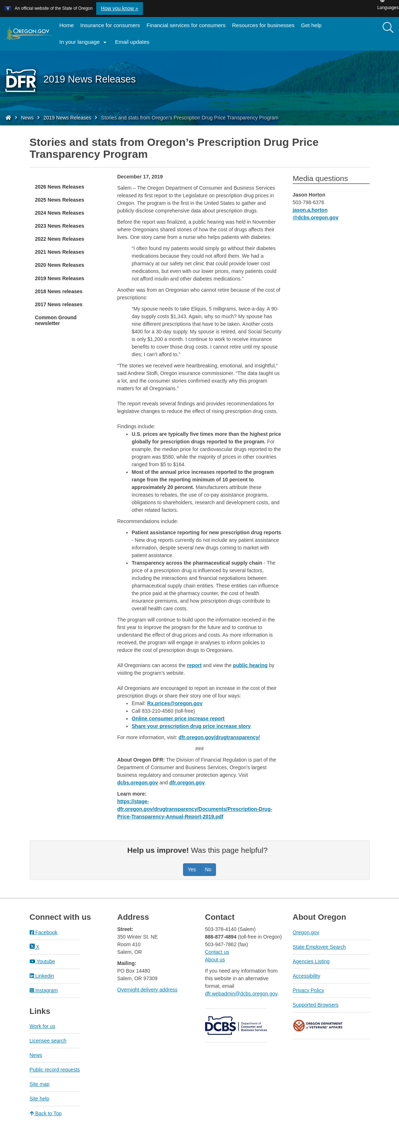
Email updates (134, 44)
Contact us (217, 952)
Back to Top (46, 1113)
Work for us (42, 1026)
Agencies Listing (311, 961)
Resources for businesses (263, 25)
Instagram (44, 990)
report (194, 665)
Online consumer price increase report (178, 718)
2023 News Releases (59, 226)
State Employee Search (319, 947)
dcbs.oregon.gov (137, 782)
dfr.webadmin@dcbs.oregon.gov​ (241, 994)
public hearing (250, 665)
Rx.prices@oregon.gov (175, 703)
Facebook (44, 932)
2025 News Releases (59, 200)
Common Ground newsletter (56, 320)
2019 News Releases (67, 118)
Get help (311, 25)
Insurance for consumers (110, 25)
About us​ (215, 959)
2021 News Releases (59, 252)
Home (66, 25)
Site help (39, 1098)
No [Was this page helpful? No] (208, 869)
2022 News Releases (59, 239)
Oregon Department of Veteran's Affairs (318, 1025)
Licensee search (48, 1041)
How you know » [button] (119, 8)
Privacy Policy (308, 990)
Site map (40, 1084)
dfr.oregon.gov (187, 782)
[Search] (388, 28)
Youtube (42, 961)
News (27, 118)
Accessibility (306, 976)
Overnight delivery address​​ (147, 990)
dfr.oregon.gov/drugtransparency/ (219, 737)
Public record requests (55, 1070)
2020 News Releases (59, 265)
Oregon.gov (306, 932)
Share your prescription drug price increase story (191, 726)
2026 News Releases (59, 187)
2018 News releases (59, 291)
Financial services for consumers (186, 25)
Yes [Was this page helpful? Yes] (192, 869)
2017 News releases (59, 304)
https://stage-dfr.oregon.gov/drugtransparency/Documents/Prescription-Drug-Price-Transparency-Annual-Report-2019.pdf (194, 809)
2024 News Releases (59, 213)
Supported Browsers (316, 1005)
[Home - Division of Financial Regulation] (8, 118)
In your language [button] (84, 42)
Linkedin (42, 976)
